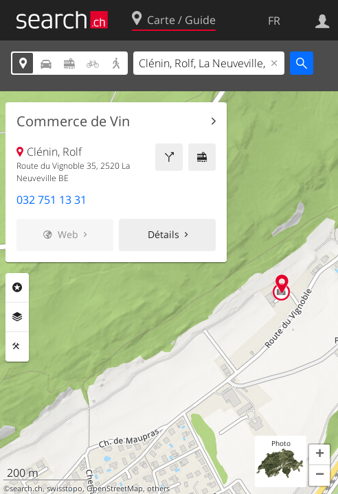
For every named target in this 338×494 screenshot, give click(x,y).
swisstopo (64, 488)
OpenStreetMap (115, 488)
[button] (319, 455)
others (158, 488)
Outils (17, 346)
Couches (17, 317)
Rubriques (17, 287)
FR (274, 20)
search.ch (26, 488)
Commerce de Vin (73, 121)
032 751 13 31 (51, 199)
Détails (163, 234)
